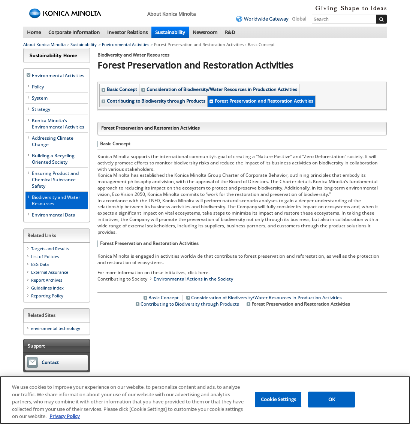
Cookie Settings (278, 399)
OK (331, 399)
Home (34, 32)
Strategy (41, 109)
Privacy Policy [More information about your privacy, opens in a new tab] (64, 416)
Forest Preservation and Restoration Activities (264, 101)
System (40, 98)
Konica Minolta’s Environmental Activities (58, 123)
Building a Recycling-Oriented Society (54, 158)
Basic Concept (122, 89)
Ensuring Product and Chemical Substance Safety (55, 179)
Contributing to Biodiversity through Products (156, 101)
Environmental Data (53, 215)
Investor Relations (127, 32)
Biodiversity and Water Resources (56, 200)
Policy (38, 87)
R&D (230, 32)
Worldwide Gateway (266, 18)
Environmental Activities (125, 44)
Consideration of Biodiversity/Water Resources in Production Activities (222, 89)
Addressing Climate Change (52, 141)
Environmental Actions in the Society (193, 279)
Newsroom (205, 32)
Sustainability (170, 32)
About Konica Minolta (44, 44)
